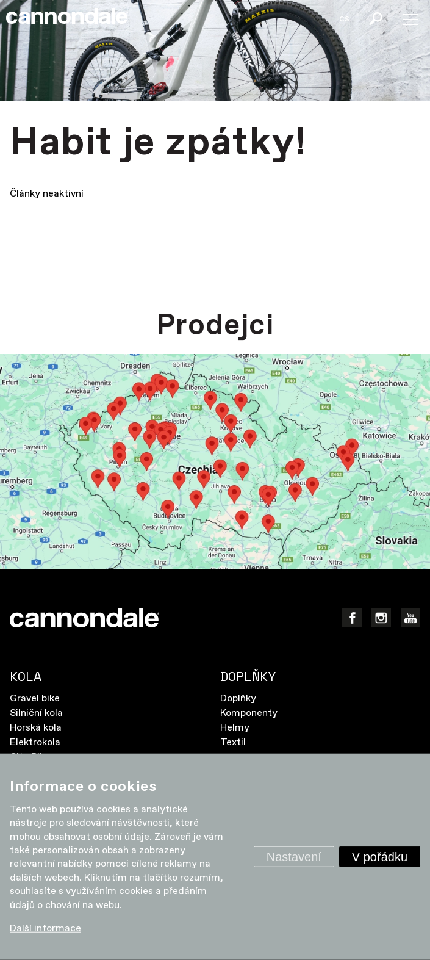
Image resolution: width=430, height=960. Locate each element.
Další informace (45, 928)
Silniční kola (36, 713)
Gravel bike (35, 698)
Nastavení (294, 857)
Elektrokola (35, 742)
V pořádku (379, 857)
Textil (233, 742)
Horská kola (36, 727)
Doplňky (238, 698)
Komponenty (249, 713)
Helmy (234, 727)
